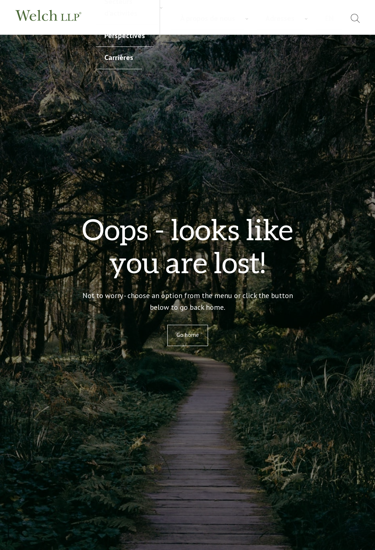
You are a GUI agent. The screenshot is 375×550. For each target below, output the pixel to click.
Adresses (308, 18)
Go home (188, 334)
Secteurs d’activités (157, 12)
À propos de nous (264, 18)
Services (108, 12)
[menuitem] (336, 19)
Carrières (108, 25)
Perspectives (211, 12)
